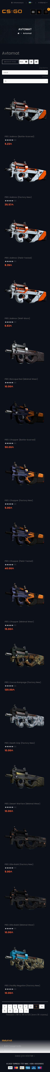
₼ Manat (43, 2)
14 (42, 1006)
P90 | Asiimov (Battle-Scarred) (19, 136)
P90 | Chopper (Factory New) (19, 500)
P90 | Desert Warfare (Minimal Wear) (22, 803)
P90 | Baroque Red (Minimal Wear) (21, 379)
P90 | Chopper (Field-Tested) (19, 561)
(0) (15, 140)
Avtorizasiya (18, 2)
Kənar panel (10, 62)
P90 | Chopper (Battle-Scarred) (20, 439)
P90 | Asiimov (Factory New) (18, 197)
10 (20, 1006)
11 (25, 1006)
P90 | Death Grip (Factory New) (20, 743)
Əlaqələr (8, 1050)
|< (5, 1006)
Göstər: (45, 76)
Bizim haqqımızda (12, 1046)
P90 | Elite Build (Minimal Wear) (19, 925)
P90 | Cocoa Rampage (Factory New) (23, 682)
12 (31, 1006)
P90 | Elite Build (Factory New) (19, 864)
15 (4, 1010)
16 (10, 1010)
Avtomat (27, 33)
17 (16, 1010)
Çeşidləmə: (43, 68)
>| (26, 1010)
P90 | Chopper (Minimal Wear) (19, 621)
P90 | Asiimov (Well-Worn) (17, 318)
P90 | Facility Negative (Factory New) (22, 985)
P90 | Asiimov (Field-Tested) (18, 258)
